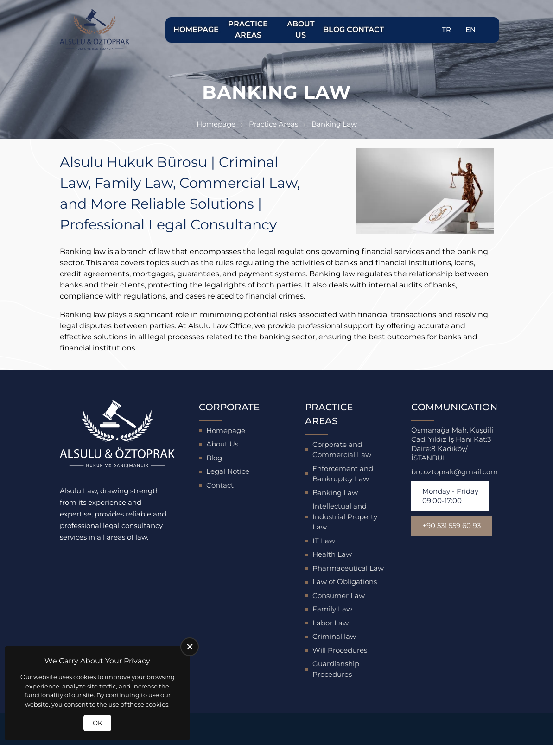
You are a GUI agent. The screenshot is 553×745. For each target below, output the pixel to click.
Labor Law (330, 622)
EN (470, 29)
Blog (333, 29)
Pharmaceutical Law (348, 568)
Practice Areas (248, 29)
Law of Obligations (344, 581)
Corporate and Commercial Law (341, 449)
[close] (189, 646)
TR (446, 29)
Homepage (194, 29)
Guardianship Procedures (335, 669)
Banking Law (335, 492)
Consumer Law (338, 595)
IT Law (323, 540)
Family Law (332, 609)
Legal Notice (227, 471)
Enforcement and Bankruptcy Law (342, 474)
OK (97, 722)
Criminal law (334, 636)
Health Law (332, 554)
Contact (364, 29)
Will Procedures (339, 650)
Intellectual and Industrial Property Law (344, 516)
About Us (301, 29)
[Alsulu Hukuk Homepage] (94, 29)
